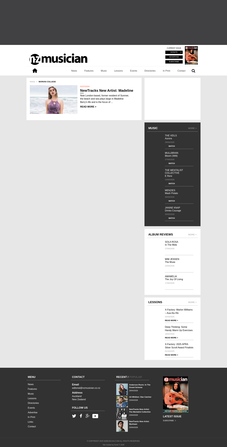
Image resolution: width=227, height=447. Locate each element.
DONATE (173, 52)
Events (133, 71)
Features (89, 71)
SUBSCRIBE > (169, 420)
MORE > (192, 128)
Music (104, 71)
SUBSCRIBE (174, 62)
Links (30, 422)
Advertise (32, 412)
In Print (166, 71)
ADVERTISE (174, 57)
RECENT (121, 377)
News (74, 71)
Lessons (118, 71)
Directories (149, 71)
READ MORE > (88, 106)
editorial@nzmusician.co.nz (86, 388)
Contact (181, 71)
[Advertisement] (113, 22)
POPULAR (135, 377)
